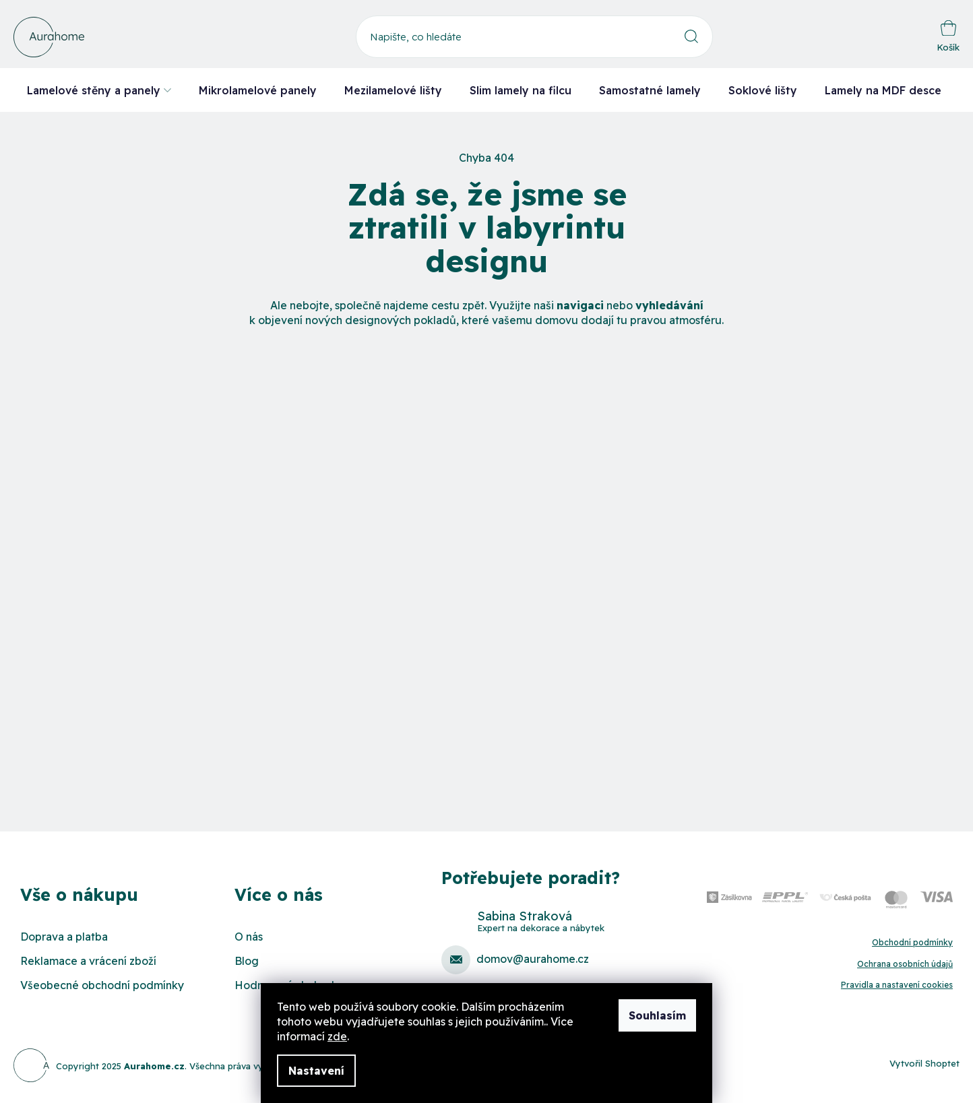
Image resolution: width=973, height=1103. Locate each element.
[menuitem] (99, 90)
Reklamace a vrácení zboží (88, 961)
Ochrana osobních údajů (905, 964)
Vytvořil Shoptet (924, 1063)
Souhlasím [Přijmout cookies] (657, 1015)
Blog (246, 961)
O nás (248, 936)
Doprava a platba (64, 936)
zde (337, 1036)
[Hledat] (534, 36)
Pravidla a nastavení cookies (897, 985)
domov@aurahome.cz (532, 959)
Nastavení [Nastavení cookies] (316, 1070)
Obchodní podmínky (912, 942)
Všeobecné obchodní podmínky (102, 985)
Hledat (691, 36)
